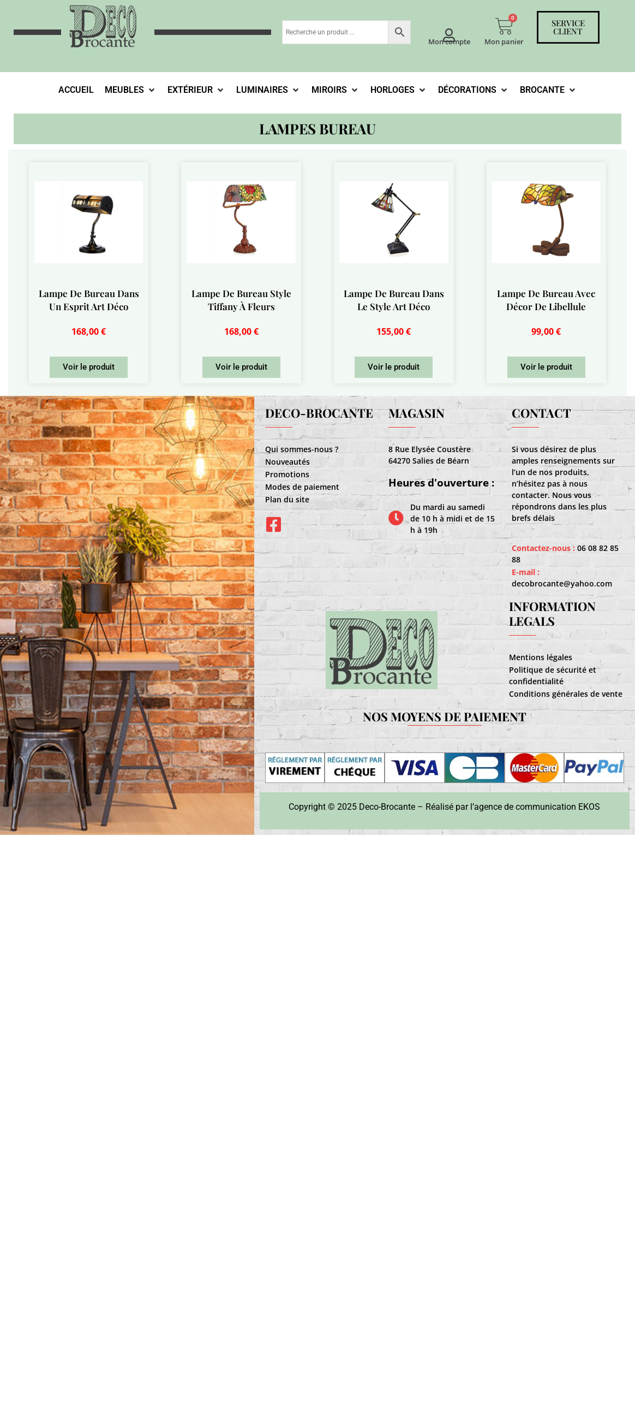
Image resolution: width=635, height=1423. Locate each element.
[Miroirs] (335, 90)
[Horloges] (399, 90)
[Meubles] (130, 90)
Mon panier (504, 41)
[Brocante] (548, 90)
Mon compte (449, 41)
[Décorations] (473, 90)
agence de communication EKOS (537, 807)
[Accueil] (76, 90)
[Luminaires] (268, 90)
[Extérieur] (196, 90)
